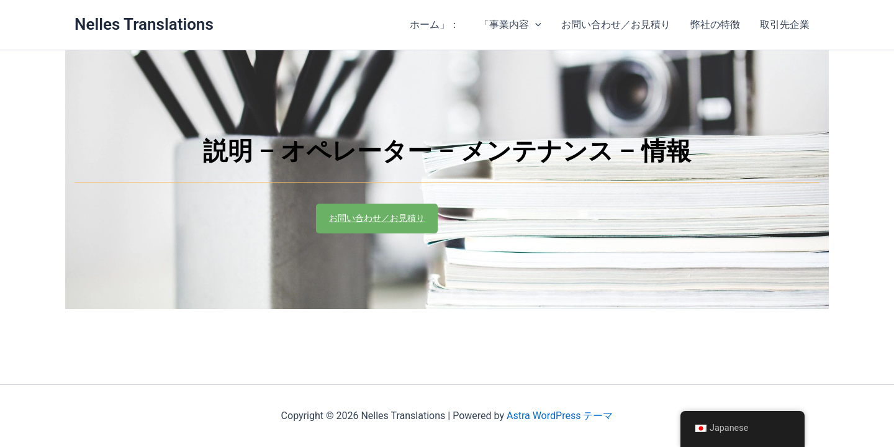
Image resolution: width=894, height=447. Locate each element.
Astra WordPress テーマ (560, 416)
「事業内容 (510, 25)
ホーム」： (434, 24)
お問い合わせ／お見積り (615, 24)
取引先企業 (785, 24)
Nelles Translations (144, 24)
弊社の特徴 (715, 24)
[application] (535, 25)
